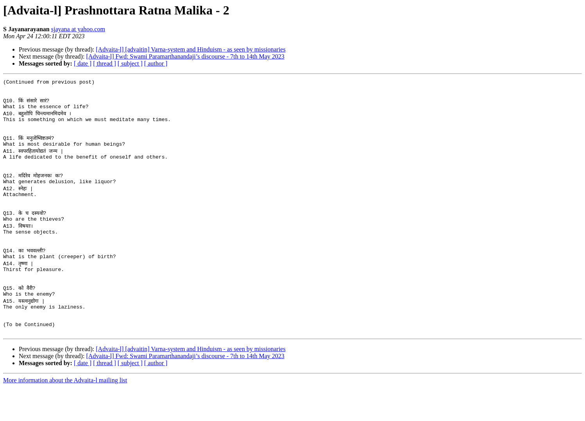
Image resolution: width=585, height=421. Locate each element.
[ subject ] (130, 63)
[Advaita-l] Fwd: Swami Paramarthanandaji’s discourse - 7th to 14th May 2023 (185, 56)
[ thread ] (104, 63)
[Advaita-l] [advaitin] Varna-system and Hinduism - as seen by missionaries (190, 49)
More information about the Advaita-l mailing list (65, 414)
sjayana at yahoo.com (78, 29)
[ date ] (82, 63)
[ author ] (156, 63)
